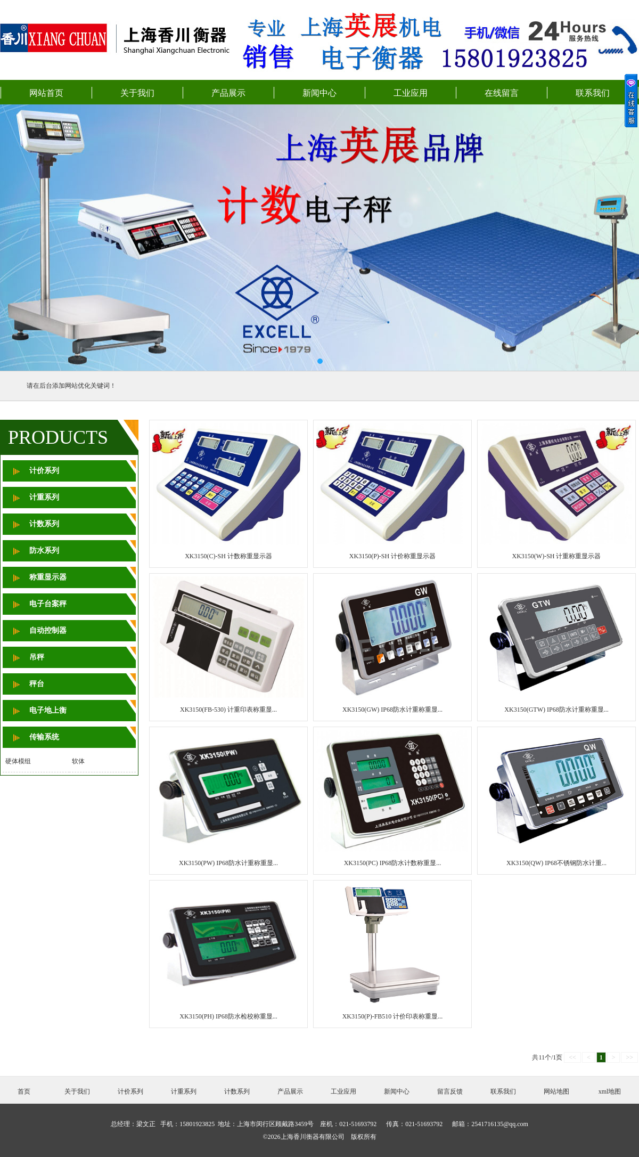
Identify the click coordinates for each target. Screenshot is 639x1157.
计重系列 (44, 497)
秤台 (36, 684)
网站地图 (556, 1091)
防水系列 (44, 551)
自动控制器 (48, 630)
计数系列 (44, 524)
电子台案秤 (48, 604)
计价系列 (44, 471)
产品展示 (228, 92)
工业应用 (411, 92)
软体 (78, 761)
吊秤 (36, 657)
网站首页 (46, 92)
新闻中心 (319, 92)
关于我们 (137, 92)
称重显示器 (48, 577)
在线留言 (502, 92)
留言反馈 (450, 1091)
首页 (24, 1091)
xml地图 (610, 1091)
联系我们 (593, 92)
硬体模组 (18, 761)
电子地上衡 (48, 710)
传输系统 (44, 737)
